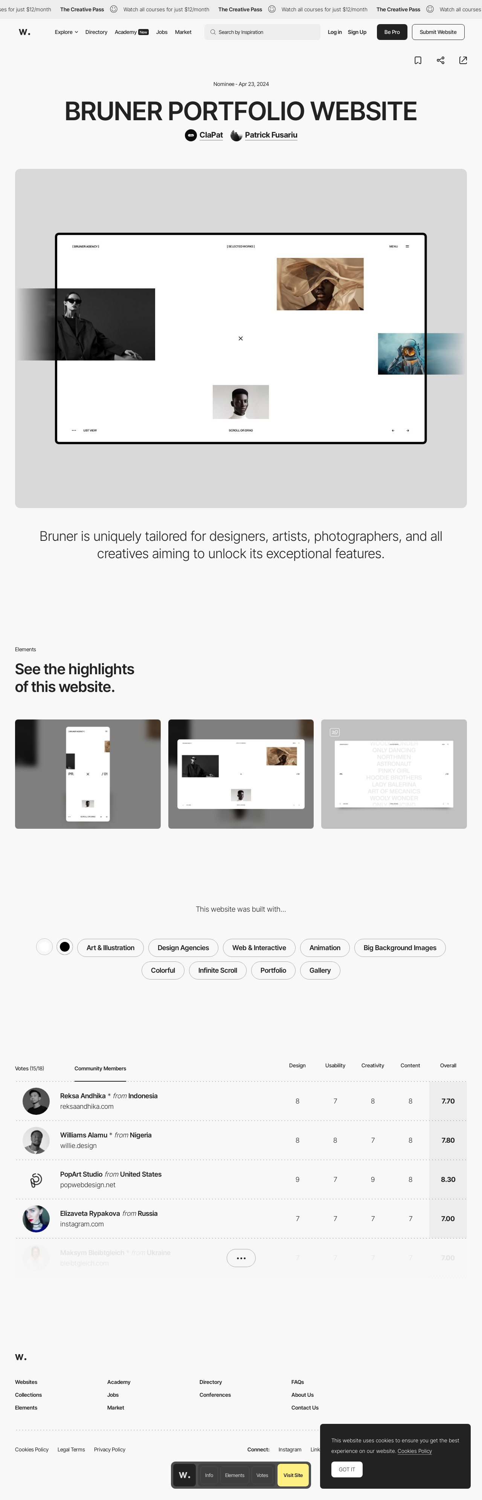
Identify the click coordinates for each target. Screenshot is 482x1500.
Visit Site (293, 1475)
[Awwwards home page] (184, 1475)
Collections (28, 1394)
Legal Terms (71, 1449)
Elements (234, 1475)
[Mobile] (88, 774)
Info (209, 1475)
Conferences (215, 1394)
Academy (132, 32)
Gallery (320, 970)
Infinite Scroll (217, 970)
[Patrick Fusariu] (263, 135)
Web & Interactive (259, 948)
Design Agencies (183, 948)
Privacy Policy (109, 1449)
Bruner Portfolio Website (241, 110)
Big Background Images (400, 948)
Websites (26, 1382)
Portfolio (273, 970)
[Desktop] (241, 774)
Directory (96, 32)
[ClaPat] (204, 135)
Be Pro (392, 32)
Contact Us (305, 1407)
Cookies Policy (32, 1449)
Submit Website (438, 32)
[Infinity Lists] (394, 774)
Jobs (162, 32)
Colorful (163, 970)
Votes (262, 1475)
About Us (302, 1394)
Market (183, 32)
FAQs (297, 1382)
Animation (325, 948)
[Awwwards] (24, 32)
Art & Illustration (110, 948)
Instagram (290, 1449)
